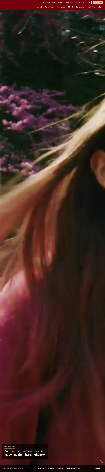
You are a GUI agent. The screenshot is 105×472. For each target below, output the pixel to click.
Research (61, 468)
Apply (100, 2)
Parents (59, 2)
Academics (61, 7)
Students (42, 2)
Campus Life (80, 7)
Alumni (100, 7)
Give (95, 2)
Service (80, 468)
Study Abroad (40, 468)
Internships (51, 468)
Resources (69, 2)
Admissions (49, 7)
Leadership (71, 468)
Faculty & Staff (51, 2)
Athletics (92, 7)
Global (70, 7)
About (39, 7)
